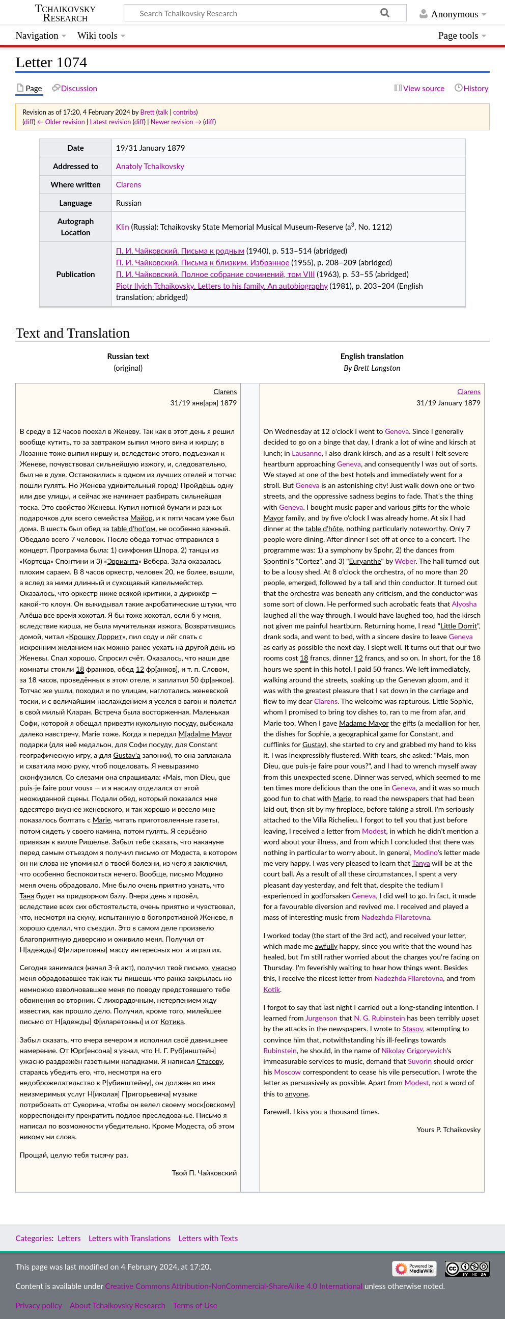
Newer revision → (176, 122)
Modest (374, 831)
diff (29, 122)
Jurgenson (321, 1017)
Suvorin (420, 1061)
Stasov (413, 1028)
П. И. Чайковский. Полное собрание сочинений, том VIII (215, 274)
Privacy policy (38, 1305)
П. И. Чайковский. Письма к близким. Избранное (203, 262)
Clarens (129, 184)
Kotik (271, 989)
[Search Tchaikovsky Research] (265, 13)
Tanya (421, 863)
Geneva (397, 431)
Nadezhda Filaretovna (395, 917)
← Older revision (61, 122)
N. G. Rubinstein (379, 1017)
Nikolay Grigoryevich (413, 1050)
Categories (33, 1238)
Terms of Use (195, 1305)
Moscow (287, 1071)
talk (163, 112)
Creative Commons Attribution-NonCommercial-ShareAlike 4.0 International (233, 1285)
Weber (405, 561)
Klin (122, 226)
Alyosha (464, 603)
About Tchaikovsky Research (117, 1305)
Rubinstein (280, 1050)
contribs (184, 112)
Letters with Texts (208, 1238)
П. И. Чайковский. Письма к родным (180, 250)
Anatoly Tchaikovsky (150, 166)
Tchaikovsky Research (65, 13)
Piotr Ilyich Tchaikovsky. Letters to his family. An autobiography (222, 285)
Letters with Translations (130, 1238)
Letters (69, 1238)
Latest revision (110, 122)
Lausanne (307, 453)
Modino (425, 852)
